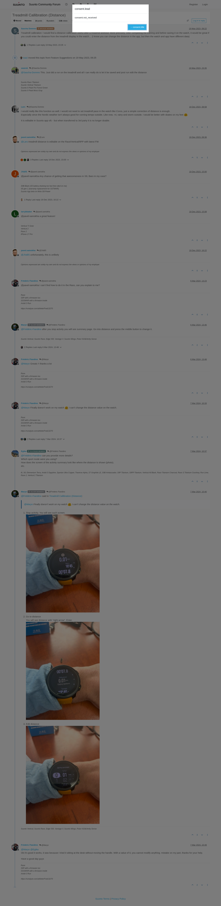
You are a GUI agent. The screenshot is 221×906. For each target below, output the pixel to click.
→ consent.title (137, 27)
